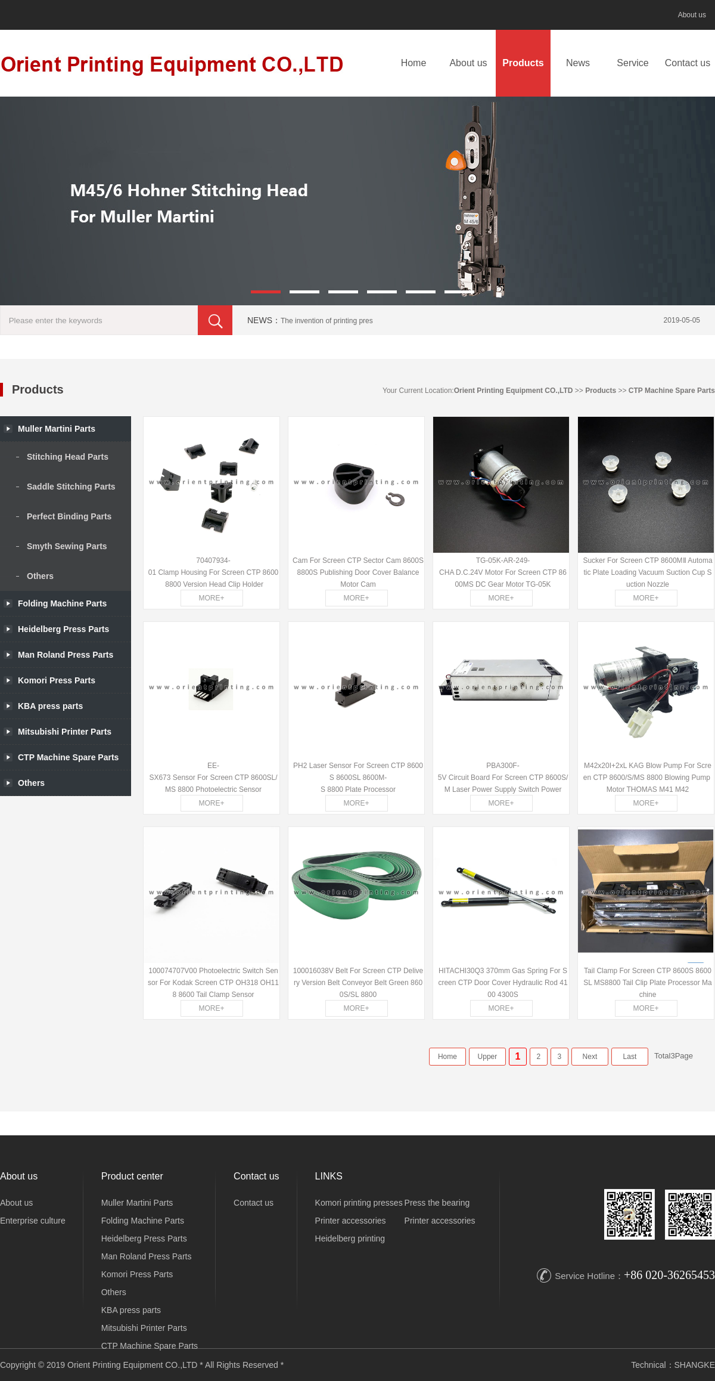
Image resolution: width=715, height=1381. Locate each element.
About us (692, 15)
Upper (488, 1056)
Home (414, 63)
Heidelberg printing (350, 1238)
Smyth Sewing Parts (67, 546)
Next (590, 1056)
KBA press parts (131, 1310)
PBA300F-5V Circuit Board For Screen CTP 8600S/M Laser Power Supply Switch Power (503, 777)
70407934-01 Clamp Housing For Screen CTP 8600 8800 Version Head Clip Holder (213, 572)
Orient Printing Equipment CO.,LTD (513, 390)
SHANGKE (694, 1365)
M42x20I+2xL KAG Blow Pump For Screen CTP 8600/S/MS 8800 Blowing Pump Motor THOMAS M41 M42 (648, 777)
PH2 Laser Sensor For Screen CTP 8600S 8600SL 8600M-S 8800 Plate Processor (358, 777)
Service (632, 63)
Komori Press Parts (137, 1274)
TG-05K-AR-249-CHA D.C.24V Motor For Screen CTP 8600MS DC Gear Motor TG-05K (503, 572)
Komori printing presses (359, 1202)
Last (630, 1056)
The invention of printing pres (327, 321)
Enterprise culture (33, 1220)
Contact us (687, 63)
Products (522, 63)
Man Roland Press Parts (146, 1256)
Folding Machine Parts (62, 603)
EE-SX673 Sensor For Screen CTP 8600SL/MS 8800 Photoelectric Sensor (213, 777)
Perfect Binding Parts (69, 516)
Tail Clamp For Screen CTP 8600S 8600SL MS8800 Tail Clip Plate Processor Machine (647, 983)
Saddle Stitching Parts (71, 486)
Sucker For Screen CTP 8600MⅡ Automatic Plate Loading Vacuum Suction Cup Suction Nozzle (647, 572)
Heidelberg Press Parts (144, 1238)
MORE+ (211, 598)
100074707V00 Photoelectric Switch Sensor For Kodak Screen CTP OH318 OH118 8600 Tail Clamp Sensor (213, 983)
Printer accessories (350, 1220)
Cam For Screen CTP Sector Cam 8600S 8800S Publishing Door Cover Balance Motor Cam (358, 572)
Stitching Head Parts (67, 457)
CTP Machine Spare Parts (672, 390)
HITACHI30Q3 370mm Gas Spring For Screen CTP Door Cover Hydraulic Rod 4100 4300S (502, 983)
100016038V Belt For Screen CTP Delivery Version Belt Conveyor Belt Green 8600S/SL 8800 (358, 983)
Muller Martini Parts (137, 1202)
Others (40, 576)
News (578, 63)
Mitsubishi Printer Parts (144, 1328)
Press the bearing (437, 1202)
